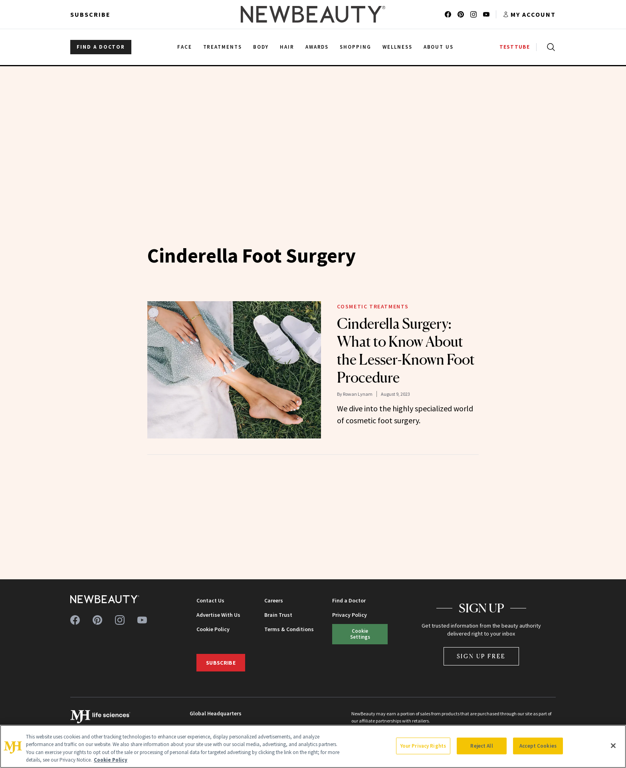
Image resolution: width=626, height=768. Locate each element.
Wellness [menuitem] (397, 46)
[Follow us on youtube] (486, 14)
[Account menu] (529, 14)
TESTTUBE (514, 46)
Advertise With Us (218, 614)
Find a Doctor (349, 600)
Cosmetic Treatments (373, 306)
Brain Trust (278, 614)
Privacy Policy (349, 614)
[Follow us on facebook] (448, 14)
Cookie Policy (213, 629)
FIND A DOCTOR (101, 46)
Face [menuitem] (184, 46)
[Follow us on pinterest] (461, 14)
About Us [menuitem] (439, 46)
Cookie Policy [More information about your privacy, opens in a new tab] (110, 759)
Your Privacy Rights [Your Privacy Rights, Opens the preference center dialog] (423, 745)
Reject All (481, 745)
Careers (273, 600)
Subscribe (90, 14)
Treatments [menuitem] (222, 46)
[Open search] (549, 47)
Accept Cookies (538, 745)
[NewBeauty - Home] (313, 14)
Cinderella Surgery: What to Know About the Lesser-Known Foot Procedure (406, 350)
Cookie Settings (360, 634)
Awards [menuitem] (317, 46)
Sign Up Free (481, 656)
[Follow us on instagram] (473, 14)
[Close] (613, 745)
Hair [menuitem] (287, 46)
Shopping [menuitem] (355, 46)
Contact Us (210, 600)
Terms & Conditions (289, 629)
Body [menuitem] (261, 46)
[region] (313, 746)
